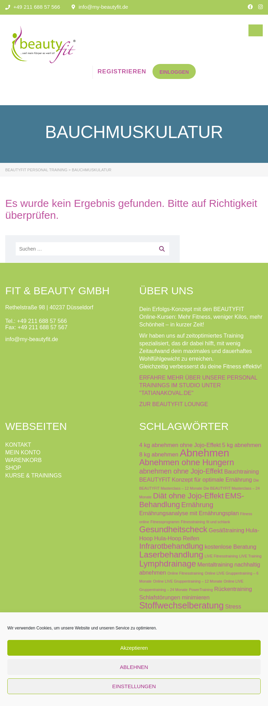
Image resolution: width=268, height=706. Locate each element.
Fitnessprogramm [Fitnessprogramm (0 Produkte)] (164, 522)
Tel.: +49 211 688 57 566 (36, 321)
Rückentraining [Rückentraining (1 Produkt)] (233, 589)
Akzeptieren (134, 648)
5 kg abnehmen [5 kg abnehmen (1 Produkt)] (241, 445)
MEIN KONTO (22, 452)
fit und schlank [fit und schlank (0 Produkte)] (218, 522)
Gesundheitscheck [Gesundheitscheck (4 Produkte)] (173, 529)
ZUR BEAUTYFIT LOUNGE (173, 404)
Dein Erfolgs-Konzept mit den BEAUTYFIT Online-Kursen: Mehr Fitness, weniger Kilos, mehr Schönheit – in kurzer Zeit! (200, 316)
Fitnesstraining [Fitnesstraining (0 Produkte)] (193, 522)
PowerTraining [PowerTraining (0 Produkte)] (201, 590)
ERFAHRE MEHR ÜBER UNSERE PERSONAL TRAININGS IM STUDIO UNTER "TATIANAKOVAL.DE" (198, 385)
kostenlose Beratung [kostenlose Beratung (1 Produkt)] (230, 546)
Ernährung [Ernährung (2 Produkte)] (197, 505)
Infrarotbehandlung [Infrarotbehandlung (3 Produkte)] (171, 546)
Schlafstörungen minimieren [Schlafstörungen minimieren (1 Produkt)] (174, 597)
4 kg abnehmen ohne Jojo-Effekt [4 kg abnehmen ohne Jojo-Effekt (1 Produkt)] (180, 445)
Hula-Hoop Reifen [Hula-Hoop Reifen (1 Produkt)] (176, 538)
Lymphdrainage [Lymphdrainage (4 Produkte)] (167, 563)
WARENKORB (23, 460)
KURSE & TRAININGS (33, 475)
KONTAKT (18, 445)
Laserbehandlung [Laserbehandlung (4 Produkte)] (171, 554)
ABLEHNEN (134, 667)
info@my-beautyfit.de (103, 7)
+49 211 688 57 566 (36, 7)
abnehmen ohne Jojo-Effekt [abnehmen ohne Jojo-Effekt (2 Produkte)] (181, 471)
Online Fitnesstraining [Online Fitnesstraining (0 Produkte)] (185, 573)
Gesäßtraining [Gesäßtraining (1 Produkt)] (226, 530)
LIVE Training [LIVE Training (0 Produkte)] (250, 556)
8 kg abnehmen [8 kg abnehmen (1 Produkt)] (158, 454)
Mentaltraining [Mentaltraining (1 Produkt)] (215, 564)
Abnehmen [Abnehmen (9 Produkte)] (204, 453)
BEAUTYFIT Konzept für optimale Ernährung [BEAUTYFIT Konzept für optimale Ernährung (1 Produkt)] (195, 479)
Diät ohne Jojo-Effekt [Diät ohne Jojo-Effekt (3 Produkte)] (188, 495)
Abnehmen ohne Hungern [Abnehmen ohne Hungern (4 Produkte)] (186, 462)
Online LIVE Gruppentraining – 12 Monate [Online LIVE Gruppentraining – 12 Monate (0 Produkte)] (187, 581)
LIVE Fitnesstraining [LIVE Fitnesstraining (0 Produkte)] (221, 556)
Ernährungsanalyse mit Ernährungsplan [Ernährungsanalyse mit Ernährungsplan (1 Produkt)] (189, 513)
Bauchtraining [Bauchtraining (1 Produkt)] (241, 471)
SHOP (13, 468)
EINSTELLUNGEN (134, 686)
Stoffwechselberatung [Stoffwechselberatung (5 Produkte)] (181, 605)
